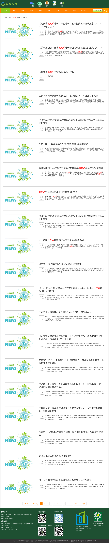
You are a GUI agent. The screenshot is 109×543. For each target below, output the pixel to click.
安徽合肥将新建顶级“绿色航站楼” (55, 456)
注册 (99, 10)
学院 (31, 10)
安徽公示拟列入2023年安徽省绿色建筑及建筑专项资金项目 (71, 167)
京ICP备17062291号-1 (64, 541)
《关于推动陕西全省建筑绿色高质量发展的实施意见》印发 (70, 47)
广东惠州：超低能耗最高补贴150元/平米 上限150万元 (65, 312)
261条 (26, 504)
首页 (5, 10)
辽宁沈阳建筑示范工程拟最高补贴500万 (61, 240)
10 (71, 504)
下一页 (82, 504)
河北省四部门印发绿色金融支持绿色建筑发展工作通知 (65, 480)
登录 (95, 10)
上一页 (35, 504)
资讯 (22, 10)
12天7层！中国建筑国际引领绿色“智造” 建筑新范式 (63, 143)
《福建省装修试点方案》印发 (56, 71)
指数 (74, 10)
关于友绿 (84, 10)
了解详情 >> (62, 35)
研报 (40, 10)
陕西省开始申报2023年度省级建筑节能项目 (60, 264)
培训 (48, 10)
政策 (14, 10)
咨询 (57, 10)
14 (76, 504)
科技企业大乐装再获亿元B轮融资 (58, 192)
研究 (66, 10)
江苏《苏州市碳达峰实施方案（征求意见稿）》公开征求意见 (68, 95)
